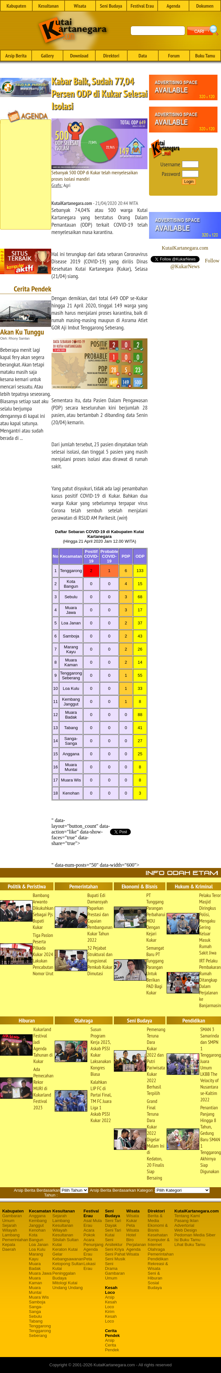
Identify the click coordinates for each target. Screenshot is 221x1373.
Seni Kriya (114, 1249)
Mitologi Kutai (64, 1282)
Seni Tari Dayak (113, 1223)
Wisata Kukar (132, 1218)
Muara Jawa (40, 1273)
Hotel (131, 1235)
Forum (173, 55)
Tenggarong (40, 1326)
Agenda (173, 6)
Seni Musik (115, 1258)
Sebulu (35, 1316)
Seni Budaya (111, 6)
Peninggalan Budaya (63, 1275)
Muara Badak (35, 1266)
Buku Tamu (205, 55)
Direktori (111, 55)
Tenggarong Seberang (40, 1333)
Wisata (80, 6)
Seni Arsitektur (113, 1242)
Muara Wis (39, 1297)
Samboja (37, 1302)
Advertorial (184, 1225)
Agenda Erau (90, 1251)
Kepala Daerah (9, 1247)
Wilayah (9, 1230)
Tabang (36, 1321)
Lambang (11, 1235)
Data (142, 55)
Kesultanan (48, 6)
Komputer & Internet (159, 1242)
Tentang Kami (187, 1215)
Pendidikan (158, 1258)
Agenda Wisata (133, 1251)
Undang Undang (67, 1287)
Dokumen (204, 6)
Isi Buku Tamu (187, 1239)
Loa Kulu (37, 1249)
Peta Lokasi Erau (89, 1263)
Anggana (37, 1215)
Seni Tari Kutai (113, 1232)
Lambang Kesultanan (62, 1223)
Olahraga (156, 1249)
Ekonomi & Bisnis (158, 1228)
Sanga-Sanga (35, 1309)
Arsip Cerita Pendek (112, 1345)
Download (79, 55)
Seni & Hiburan (155, 1275)
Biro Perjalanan (136, 1242)
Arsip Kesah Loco (111, 1302)
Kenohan (37, 1230)
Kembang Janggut (38, 1223)
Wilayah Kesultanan (62, 1232)
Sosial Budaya (155, 1285)
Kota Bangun (36, 1237)
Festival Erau (142, 6)
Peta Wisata (132, 1228)
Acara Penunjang (93, 1242)
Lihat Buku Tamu (189, 1244)
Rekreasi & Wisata (158, 1266)
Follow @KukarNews (194, 263)
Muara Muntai (35, 1290)
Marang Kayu (36, 1256)
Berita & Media (155, 1218)
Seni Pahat (115, 1254)
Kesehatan (158, 1235)
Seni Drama (111, 1266)
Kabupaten (16, 6)
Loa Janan (38, 1244)
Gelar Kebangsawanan (67, 1256)
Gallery (47, 55)
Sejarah (9, 1225)
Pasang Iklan (186, 1220)
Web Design (185, 1230)
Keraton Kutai (65, 1249)
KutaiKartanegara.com (185, 248)
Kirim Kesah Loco (111, 1316)
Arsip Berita (16, 55)
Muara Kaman (35, 1280)
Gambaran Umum (12, 1218)
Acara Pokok (89, 1232)
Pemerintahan (15, 1239)
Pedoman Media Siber (195, 1235)
